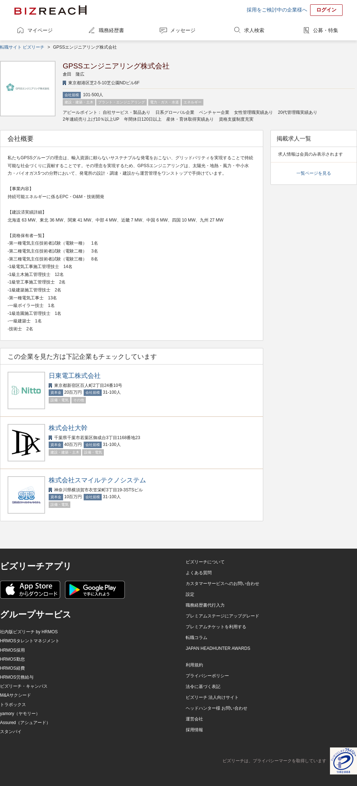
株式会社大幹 (68, 428)
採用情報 (194, 729)
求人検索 (254, 30)
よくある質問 (199, 572)
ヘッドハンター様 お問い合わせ (216, 708)
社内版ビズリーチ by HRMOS (29, 631)
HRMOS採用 (12, 650)
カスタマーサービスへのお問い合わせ (222, 583)
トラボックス (13, 704)
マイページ (40, 30)
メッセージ (182, 30)
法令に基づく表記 (203, 686)
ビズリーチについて (205, 561)
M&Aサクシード (15, 695)
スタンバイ (11, 731)
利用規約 (194, 664)
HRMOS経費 (12, 668)
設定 (190, 594)
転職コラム (196, 637)
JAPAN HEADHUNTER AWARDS (218, 648)
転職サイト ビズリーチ (22, 47)
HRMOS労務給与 (17, 677)
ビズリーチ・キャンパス (24, 686)
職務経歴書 (111, 30)
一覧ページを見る (313, 173)
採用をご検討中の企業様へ (277, 10)
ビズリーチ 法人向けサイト (212, 697)
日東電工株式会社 (75, 375)
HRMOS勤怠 (12, 659)
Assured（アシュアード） (25, 722)
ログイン (326, 10)
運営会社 (194, 719)
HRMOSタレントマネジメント (30, 640)
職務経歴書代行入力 (205, 605)
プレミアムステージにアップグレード (222, 615)
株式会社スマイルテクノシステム (97, 480)
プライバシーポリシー (207, 675)
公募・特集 (325, 30)
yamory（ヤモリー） (20, 713)
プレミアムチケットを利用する (216, 626)
